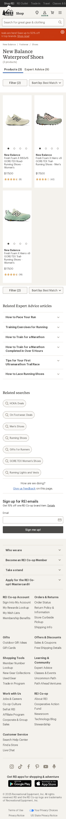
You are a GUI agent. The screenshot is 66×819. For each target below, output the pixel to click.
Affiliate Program (13, 714)
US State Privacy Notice (44, 815)
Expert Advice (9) (37, 69)
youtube (46, 766)
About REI (40, 698)
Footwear (23, 44)
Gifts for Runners (17, 449)
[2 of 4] (14, 148)
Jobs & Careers (12, 698)
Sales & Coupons (45, 642)
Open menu (60, 12)
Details (51, 505)
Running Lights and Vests (22, 472)
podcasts (54, 766)
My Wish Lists (11, 612)
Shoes (35, 44)
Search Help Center (15, 739)
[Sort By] (46, 82)
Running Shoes (16, 438)
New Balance (9, 44)
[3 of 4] (20, 148)
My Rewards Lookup (16, 607)
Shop (20, 13)
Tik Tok (20, 766)
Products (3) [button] (13, 69)
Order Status (42, 602)
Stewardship (42, 724)
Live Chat (9, 750)
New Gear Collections (16, 673)
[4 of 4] (26, 148)
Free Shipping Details (47, 647)
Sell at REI (9, 709)
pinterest (37, 766)
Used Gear (9, 678)
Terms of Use (15, 810)
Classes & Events (45, 673)
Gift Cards (9, 647)
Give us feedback (24, 488)
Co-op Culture (12, 704)
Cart (52, 12)
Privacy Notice (17, 815)
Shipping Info (43, 627)
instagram (11, 766)
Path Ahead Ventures (47, 683)
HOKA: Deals (14, 403)
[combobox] (33, 22)
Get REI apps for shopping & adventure (33, 776)
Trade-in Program (14, 683)
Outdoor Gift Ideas (15, 642)
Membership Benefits (16, 618)
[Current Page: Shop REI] (9, 3)
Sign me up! (33, 529)
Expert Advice (43, 667)
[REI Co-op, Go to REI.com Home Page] (7, 12)
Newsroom (41, 713)
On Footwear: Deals (18, 415)
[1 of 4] (8, 148)
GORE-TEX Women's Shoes (23, 461)
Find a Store (10, 744)
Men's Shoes (14, 426)
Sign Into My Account (17, 602)
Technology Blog (45, 719)
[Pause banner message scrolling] (62, 32)
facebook (28, 766)
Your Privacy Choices (44, 810)
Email (6, 512)
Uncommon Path (45, 678)
